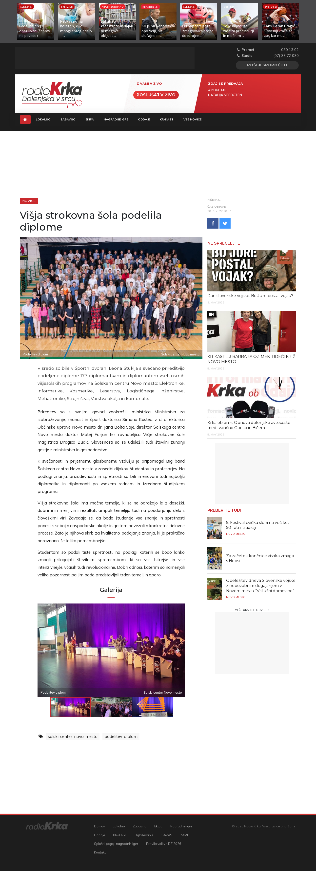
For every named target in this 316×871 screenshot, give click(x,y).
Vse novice (192, 119)
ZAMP (184, 835)
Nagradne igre (116, 119)
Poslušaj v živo (156, 95)
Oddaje (144, 119)
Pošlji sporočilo (267, 65)
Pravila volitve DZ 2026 (163, 844)
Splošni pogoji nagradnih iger (116, 844)
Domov (99, 826)
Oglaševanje (144, 835)
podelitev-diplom (121, 736)
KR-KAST (167, 119)
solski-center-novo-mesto (73, 736)
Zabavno (68, 119)
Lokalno (43, 119)
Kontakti (100, 852)
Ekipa (89, 119)
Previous (60, 650)
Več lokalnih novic (252, 610)
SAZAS (166, 835)
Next (162, 650)
